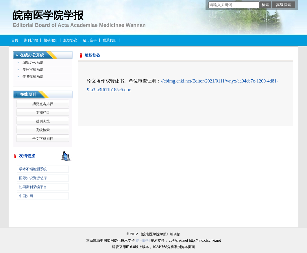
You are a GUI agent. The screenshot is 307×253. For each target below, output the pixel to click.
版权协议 (70, 40)
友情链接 (27, 156)
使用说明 (143, 241)
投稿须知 (51, 40)
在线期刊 (28, 94)
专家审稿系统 (33, 69)
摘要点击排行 (42, 104)
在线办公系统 (32, 55)
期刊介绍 (31, 40)
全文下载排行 (42, 139)
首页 (14, 40)
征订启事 (90, 40)
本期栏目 (43, 113)
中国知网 (26, 196)
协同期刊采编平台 (33, 187)
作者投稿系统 (33, 76)
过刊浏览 (43, 121)
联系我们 (109, 40)
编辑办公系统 (33, 62)
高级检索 (43, 130)
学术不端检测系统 (33, 169)
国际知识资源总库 (33, 178)
